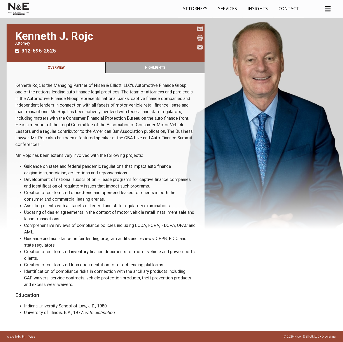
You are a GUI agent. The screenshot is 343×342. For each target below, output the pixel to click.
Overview (56, 67)
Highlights (155, 67)
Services (227, 8)
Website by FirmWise (21, 336)
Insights (258, 8)
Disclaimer (329, 336)
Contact (288, 8)
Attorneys (194, 8)
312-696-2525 (38, 51)
